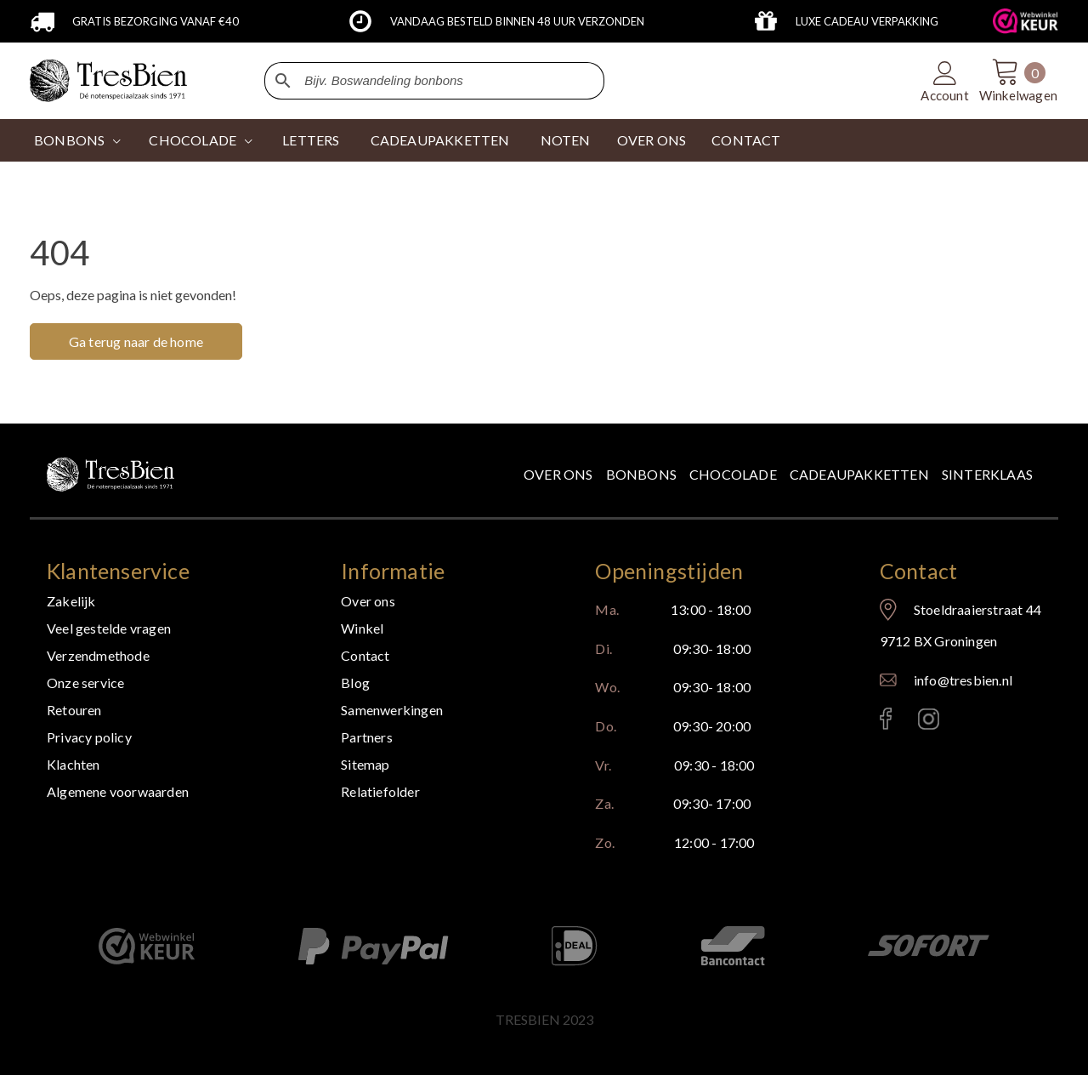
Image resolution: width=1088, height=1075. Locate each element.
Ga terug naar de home (136, 341)
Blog (355, 682)
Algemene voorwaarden (118, 791)
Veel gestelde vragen (109, 628)
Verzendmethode (98, 655)
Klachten (73, 764)
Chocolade (733, 474)
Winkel (362, 628)
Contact (365, 655)
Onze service (85, 682)
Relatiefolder (380, 791)
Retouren (74, 710)
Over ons (558, 474)
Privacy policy (89, 737)
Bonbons (69, 140)
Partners (367, 737)
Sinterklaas (987, 474)
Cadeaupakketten (859, 474)
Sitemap (365, 764)
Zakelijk (71, 601)
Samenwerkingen (392, 710)
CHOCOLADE (192, 140)
